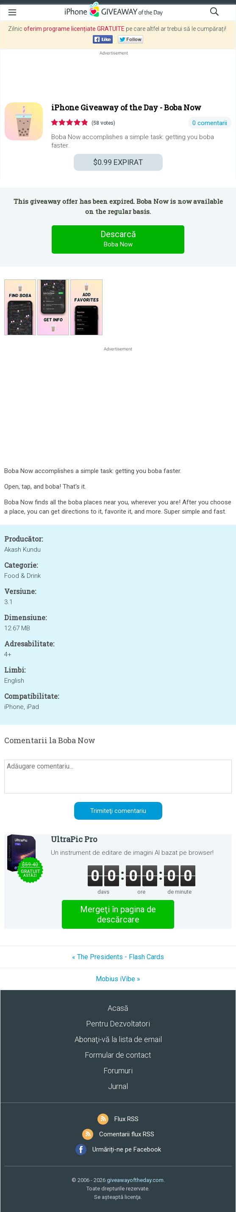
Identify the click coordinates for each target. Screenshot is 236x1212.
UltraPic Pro (74, 839)
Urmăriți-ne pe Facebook (126, 1149)
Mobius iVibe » (118, 979)
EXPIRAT (118, 162)
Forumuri (118, 1070)
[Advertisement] (118, 77)
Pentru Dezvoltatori (118, 1023)
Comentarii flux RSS (126, 1134)
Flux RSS (126, 1119)
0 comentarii (209, 123)
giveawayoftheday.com (135, 1180)
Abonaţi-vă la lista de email (118, 1039)
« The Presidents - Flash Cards (118, 957)
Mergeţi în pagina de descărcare (118, 914)
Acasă (118, 1008)
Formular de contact (118, 1055)
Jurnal (118, 1086)
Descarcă (118, 239)
